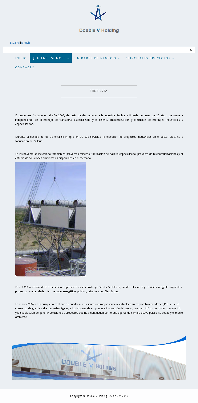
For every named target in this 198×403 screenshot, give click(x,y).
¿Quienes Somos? (51, 58)
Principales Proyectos (149, 58)
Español (10, 42)
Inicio (21, 58)
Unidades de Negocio (97, 58)
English (30, 42)
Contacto (25, 67)
